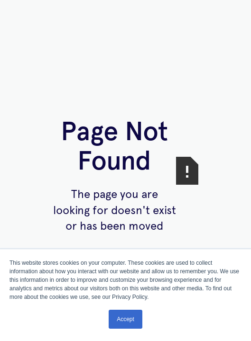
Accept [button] (125, 319)
